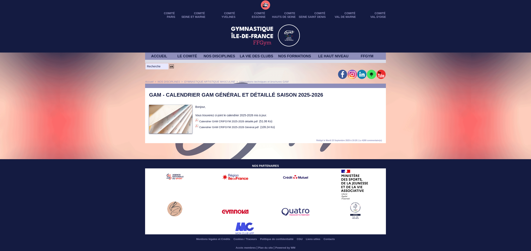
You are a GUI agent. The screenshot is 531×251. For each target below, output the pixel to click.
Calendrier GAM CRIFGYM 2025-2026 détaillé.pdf (230, 120)
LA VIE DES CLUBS (256, 56)
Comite (289, 13)
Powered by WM (286, 247)
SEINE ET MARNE (193, 16)
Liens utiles (319, 239)
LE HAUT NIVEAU (333, 56)
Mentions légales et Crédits (206, 239)
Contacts (337, 239)
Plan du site (266, 247)
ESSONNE (259, 16)
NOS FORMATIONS (294, 56)
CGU (303, 239)
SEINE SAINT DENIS (312, 16)
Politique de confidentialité (277, 239)
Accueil (149, 81)
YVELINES (228, 16)
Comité (380, 13)
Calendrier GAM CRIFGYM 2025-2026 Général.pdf (231, 124)
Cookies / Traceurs (242, 239)
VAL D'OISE (378, 16)
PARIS (171, 16)
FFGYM (367, 56)
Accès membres (244, 247)
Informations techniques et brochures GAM (256, 81)
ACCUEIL (159, 56)
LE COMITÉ (187, 56)
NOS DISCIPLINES (219, 56)
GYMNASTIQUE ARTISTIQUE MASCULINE (205, 81)
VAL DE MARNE (345, 16)
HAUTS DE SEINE (284, 16)
